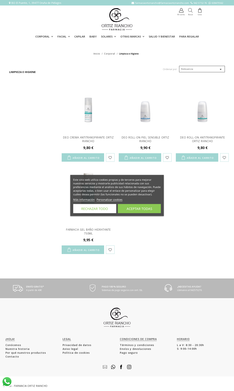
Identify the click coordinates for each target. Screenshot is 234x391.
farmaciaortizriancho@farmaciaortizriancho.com (162, 3)
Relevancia (202, 69)
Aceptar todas (139, 208)
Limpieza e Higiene (22, 72)
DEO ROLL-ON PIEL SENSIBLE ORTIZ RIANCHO (145, 139)
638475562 (217, 3)
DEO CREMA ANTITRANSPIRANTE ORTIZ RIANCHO (88, 139)
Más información (84, 199)
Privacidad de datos (77, 345)
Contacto (12, 356)
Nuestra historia (17, 349)
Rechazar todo (94, 208)
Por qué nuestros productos (25, 352)
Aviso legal (70, 349)
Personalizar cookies (109, 199)
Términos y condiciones (137, 345)
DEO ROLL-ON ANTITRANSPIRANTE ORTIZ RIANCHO (202, 139)
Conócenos (13, 345)
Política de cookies (76, 352)
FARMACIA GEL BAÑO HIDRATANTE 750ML (88, 231)
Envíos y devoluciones (135, 349)
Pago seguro (129, 352)
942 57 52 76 (200, 3)
